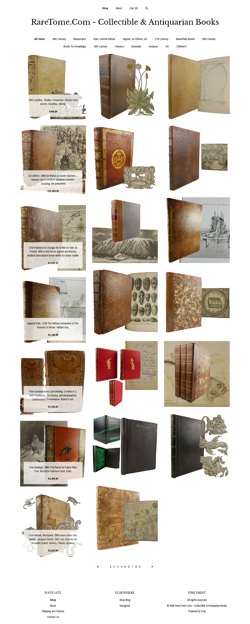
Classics (119, 46)
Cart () (134, 8)
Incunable (136, 46)
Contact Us (53, 617)
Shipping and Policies (53, 611)
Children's (181, 46)
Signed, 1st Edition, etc (135, 39)
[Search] (146, 9)
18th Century (100, 46)
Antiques (153, 46)
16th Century (59, 39)
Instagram (125, 606)
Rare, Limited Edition (104, 39)
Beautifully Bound (185, 39)
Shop (105, 8)
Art (167, 46)
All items (39, 39)
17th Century (161, 39)
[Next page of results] (152, 566)
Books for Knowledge (75, 46)
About (119, 8)
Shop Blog (125, 600)
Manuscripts (79, 39)
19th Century (209, 39)
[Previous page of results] (98, 566)
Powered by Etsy (197, 611)
